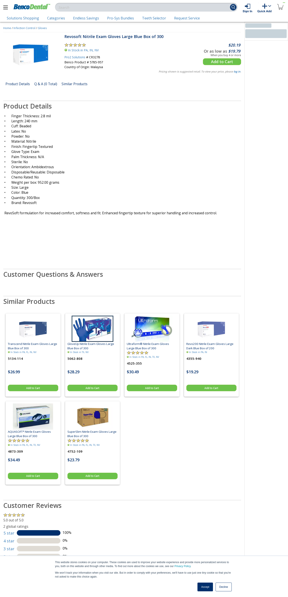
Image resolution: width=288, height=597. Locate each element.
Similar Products (74, 83)
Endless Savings (86, 18)
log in (237, 71)
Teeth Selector (154, 18)
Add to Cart (222, 61)
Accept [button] (205, 586)
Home (7, 28)
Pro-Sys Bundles (120, 18)
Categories (56, 18)
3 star (8, 548)
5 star (8, 533)
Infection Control (24, 28)
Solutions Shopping (23, 18)
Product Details (17, 83)
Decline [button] (223, 586)
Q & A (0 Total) (45, 83)
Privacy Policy (182, 566)
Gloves (42, 28)
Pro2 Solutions (74, 57)
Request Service (187, 18)
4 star (8, 540)
